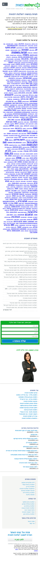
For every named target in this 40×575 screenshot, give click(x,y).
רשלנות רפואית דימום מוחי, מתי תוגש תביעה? (23, 303)
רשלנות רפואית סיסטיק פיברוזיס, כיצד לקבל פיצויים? (21, 275)
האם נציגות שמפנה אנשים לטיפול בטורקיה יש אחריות (21, 450)
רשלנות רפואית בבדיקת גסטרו (28, 279)
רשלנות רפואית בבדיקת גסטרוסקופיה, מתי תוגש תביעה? (20, 272)
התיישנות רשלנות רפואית (27, 488)
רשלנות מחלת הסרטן (28, 504)
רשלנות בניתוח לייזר (29, 492)
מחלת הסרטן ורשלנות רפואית (28, 403)
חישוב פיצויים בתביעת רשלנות (28, 407)
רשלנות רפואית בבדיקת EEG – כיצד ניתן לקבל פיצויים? (20, 277)
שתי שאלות (34, 434)
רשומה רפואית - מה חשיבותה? (28, 414)
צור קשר (32, 523)
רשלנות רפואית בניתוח (30, 410)
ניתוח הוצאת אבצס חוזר (30, 467)
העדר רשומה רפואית (28, 512)
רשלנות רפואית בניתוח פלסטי (28, 405)
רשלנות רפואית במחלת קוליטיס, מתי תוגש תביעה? (22, 293)
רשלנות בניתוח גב (29, 506)
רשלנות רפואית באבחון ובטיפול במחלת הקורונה (22, 259)
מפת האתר (31, 521)
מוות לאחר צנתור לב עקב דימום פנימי (26, 430)
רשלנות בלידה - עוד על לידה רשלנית (26, 395)
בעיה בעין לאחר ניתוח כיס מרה (28, 463)
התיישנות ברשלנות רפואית (29, 418)
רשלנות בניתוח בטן (29, 514)
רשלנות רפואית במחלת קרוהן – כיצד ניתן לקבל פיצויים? (20, 305)
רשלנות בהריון (30, 486)
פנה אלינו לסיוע (27, 350)
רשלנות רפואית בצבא (28, 508)
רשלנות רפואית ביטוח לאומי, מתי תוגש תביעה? (23, 268)
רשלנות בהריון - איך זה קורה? (28, 399)
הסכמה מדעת (30, 494)
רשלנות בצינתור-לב (31, 442)
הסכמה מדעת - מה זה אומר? (28, 412)
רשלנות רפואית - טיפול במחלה (28, 291)
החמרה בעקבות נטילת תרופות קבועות (25, 459)
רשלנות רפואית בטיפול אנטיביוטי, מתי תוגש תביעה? (21, 307)
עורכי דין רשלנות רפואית (30, 416)
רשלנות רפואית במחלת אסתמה (27, 282)
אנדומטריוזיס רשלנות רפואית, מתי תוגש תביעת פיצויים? (20, 265)
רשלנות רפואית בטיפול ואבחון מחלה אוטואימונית (22, 286)
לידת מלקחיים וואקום (28, 482)
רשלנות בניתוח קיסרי (28, 484)
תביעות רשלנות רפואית (30, 401)
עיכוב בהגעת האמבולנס (30, 446)
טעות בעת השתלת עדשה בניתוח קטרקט (25, 438)
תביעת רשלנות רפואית (28, 490)
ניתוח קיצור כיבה (29, 510)
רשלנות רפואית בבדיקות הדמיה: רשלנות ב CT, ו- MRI (21, 289)
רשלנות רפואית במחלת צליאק (28, 300)
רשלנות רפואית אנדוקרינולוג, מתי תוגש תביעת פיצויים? (20, 270)
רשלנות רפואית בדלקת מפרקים (27, 284)
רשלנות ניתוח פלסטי (29, 502)
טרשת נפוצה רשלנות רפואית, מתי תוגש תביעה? (23, 296)
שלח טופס (20, 341)
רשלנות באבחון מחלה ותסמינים (28, 397)
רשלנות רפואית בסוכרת (30, 298)
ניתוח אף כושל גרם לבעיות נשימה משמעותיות (24, 454)
